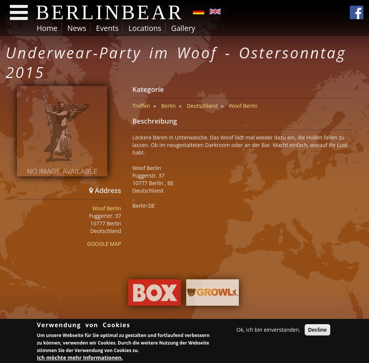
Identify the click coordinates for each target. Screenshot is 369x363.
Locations (144, 28)
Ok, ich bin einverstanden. (269, 330)
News (76, 28)
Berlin (168, 105)
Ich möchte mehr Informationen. (80, 358)
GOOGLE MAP (104, 243)
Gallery (183, 28)
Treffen (141, 105)
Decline (317, 331)
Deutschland (202, 105)
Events (107, 28)
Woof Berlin (107, 208)
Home (47, 28)
